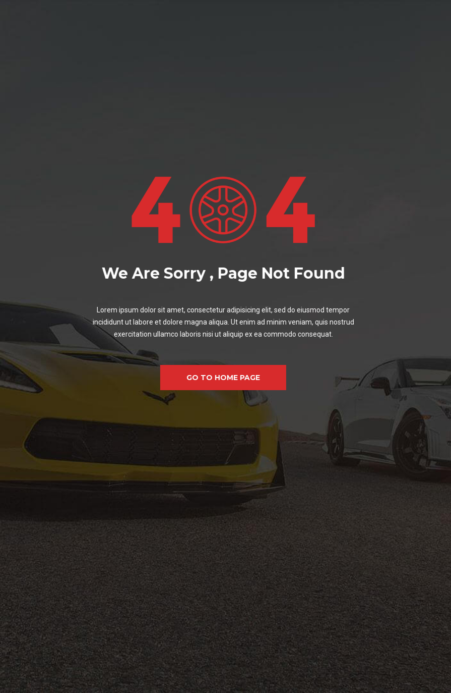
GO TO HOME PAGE (214, 377)
